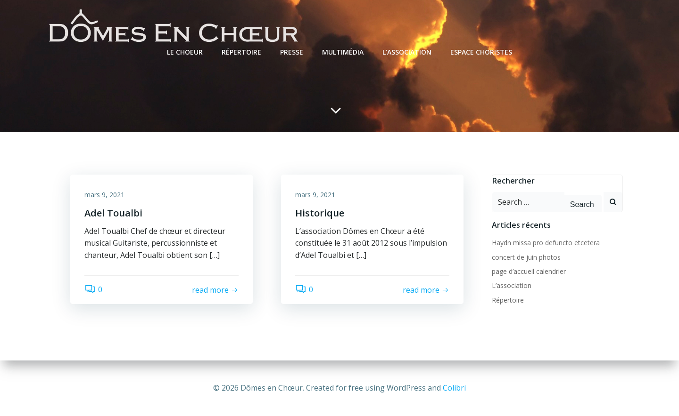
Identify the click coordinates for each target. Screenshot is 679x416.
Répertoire (241, 52)
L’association (406, 52)
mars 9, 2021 (104, 194)
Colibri (454, 388)
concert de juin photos (526, 257)
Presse (291, 52)
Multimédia (343, 52)
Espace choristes (481, 52)
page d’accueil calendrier (529, 271)
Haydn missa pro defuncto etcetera (546, 242)
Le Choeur (185, 52)
